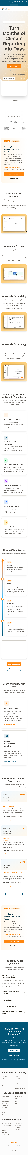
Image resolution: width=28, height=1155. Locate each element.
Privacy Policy (19, 1123)
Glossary (4, 1114)
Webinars (4, 1107)
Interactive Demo (9, 78)
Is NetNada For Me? (7, 1096)
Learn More (14, 178)
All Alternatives (6, 1134)
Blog (16, 1083)
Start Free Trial (14, 1055)
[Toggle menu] (25, 9)
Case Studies (5, 1101)
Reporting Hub (19, 1096)
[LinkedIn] (15, 1150)
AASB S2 (17, 1098)
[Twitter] (12, 1150)
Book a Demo (14, 1050)
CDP (16, 1101)
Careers (17, 1081)
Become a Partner (20, 1088)
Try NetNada (14, 66)
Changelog (5, 1085)
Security (17, 1085)
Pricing (3, 1083)
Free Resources (6, 1098)
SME (3, 1078)
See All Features (14, 669)
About (16, 1076)
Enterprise (4, 1076)
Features (4, 1081)
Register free (14, 4)
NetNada (14, 1142)
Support (4, 1112)
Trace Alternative (6, 1125)
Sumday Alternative (7, 1128)
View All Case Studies (14, 894)
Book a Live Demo (14, 664)
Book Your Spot (14, 174)
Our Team (17, 1078)
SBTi (16, 1103)
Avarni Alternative (6, 1123)
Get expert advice (14, 71)
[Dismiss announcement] (26, 2)
